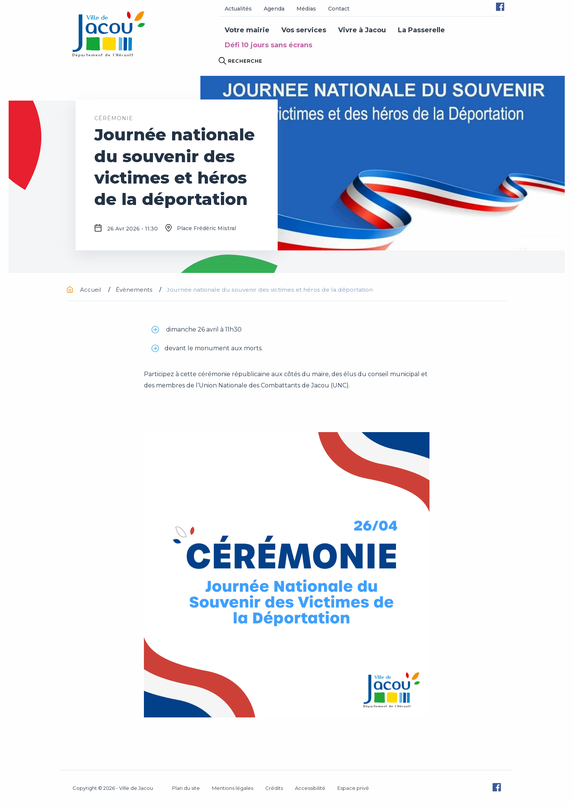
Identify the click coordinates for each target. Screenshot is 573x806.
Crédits (274, 788)
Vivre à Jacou (362, 30)
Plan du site (186, 788)
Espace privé (353, 788)
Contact (338, 8)
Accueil (85, 289)
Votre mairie (247, 30)
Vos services (303, 30)
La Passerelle (421, 30)
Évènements (135, 289)
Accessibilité (310, 788)
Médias (306, 8)
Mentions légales (232, 788)
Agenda (274, 8)
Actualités (238, 8)
